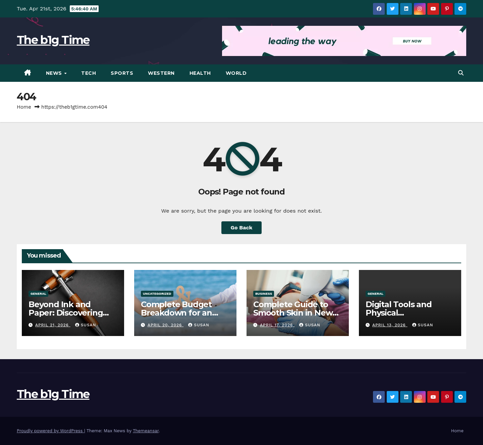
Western (161, 73)
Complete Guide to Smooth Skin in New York (292, 312)
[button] (461, 73)
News (55, 73)
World (236, 73)
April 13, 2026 (390, 325)
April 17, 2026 (277, 325)
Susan (85, 325)
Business (263, 293)
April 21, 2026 (52, 325)
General (38, 293)
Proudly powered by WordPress (50, 430)
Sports (122, 73)
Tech (88, 73)
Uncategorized (157, 293)
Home (24, 107)
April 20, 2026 (165, 325)
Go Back (242, 227)
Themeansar (146, 430)
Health (200, 73)
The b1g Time (53, 40)
